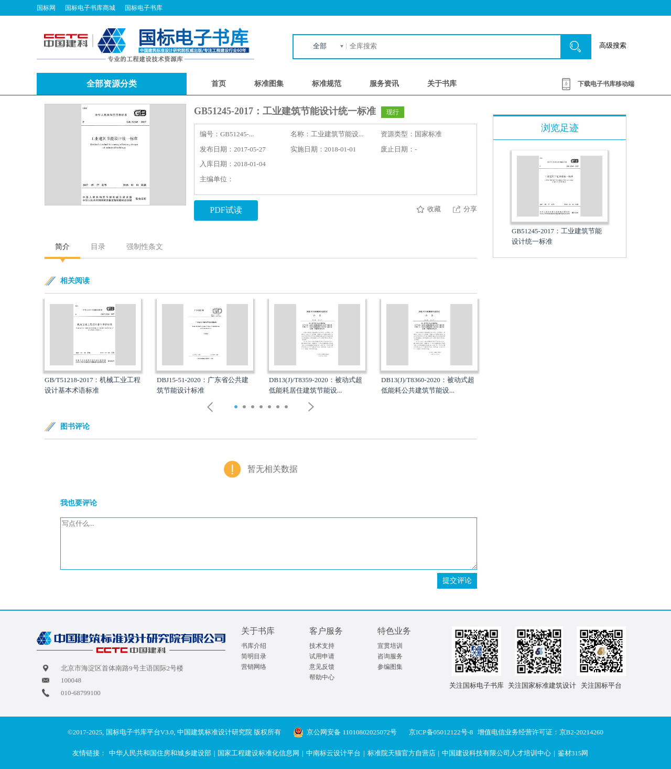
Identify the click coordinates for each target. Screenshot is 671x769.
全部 (320, 46)
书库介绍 (253, 645)
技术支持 (321, 645)
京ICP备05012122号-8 (441, 732)
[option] (93, 347)
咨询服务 (390, 656)
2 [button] (245, 407)
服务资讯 (384, 84)
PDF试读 (226, 209)
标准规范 (326, 84)
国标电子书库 (144, 8)
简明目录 (253, 656)
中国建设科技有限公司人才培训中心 (496, 753)
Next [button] (311, 407)
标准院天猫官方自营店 (401, 753)
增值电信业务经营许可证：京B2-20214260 (541, 732)
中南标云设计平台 (333, 753)
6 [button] (279, 407)
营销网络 (253, 666)
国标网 (46, 8)
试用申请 (321, 656)
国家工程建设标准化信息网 (258, 753)
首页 (218, 84)
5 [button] (271, 407)
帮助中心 (321, 677)
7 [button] (287, 407)
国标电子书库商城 (90, 8)
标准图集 (269, 84)
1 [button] (237, 407)
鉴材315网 (573, 753)
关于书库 (442, 84)
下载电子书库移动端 (606, 84)
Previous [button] (210, 407)
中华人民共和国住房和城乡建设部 (160, 753)
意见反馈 (321, 666)
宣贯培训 (390, 645)
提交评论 (457, 580)
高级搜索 (612, 45)
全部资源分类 (111, 83)
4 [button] (262, 407)
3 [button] (254, 407)
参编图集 (390, 666)
